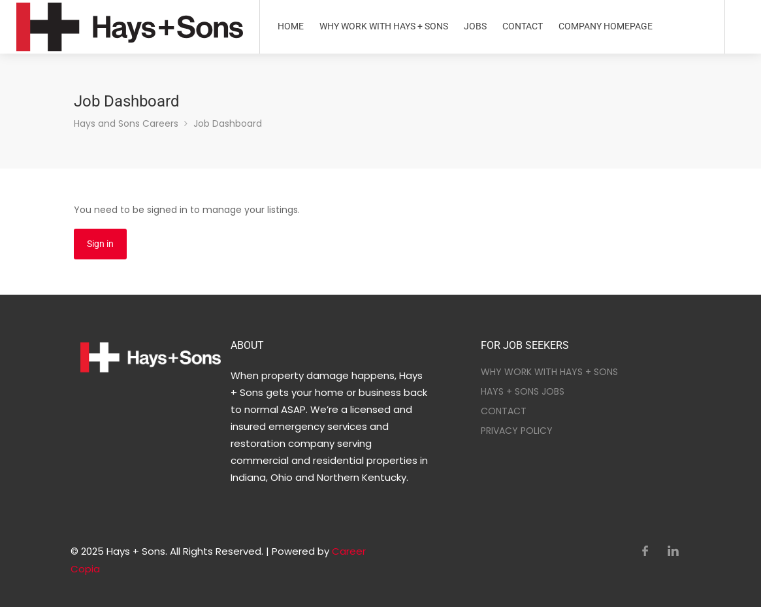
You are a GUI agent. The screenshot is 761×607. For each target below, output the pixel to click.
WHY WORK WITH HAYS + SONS (383, 26)
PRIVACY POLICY (517, 430)
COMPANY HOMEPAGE (606, 26)
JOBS (475, 26)
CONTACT (522, 26)
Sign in (100, 243)
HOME (291, 26)
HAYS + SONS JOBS (522, 391)
